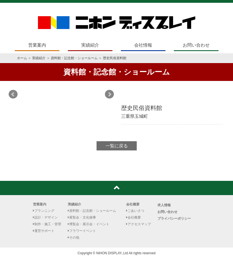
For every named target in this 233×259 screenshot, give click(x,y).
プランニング (43, 211)
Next (109, 94)
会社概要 (133, 204)
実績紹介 (90, 45)
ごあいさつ (135, 211)
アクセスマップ (138, 224)
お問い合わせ (196, 45)
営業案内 (37, 45)
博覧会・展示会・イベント (88, 224)
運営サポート (43, 231)
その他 (73, 237)
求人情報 (164, 205)
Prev (13, 94)
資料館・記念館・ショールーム (74, 58)
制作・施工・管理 (47, 224)
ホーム (22, 58)
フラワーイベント (82, 231)
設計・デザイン (45, 217)
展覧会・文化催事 (82, 217)
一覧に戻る (116, 145)
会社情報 (143, 45)
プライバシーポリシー (174, 218)
